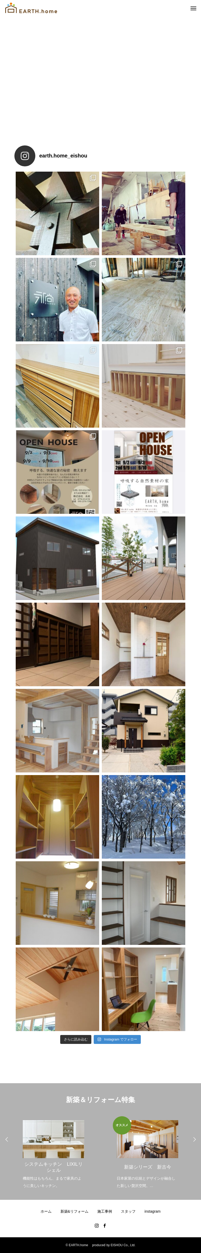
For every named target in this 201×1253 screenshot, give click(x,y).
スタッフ (128, 1211)
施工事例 (104, 1211)
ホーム (46, 1211)
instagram (152, 1211)
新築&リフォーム (74, 1211)
